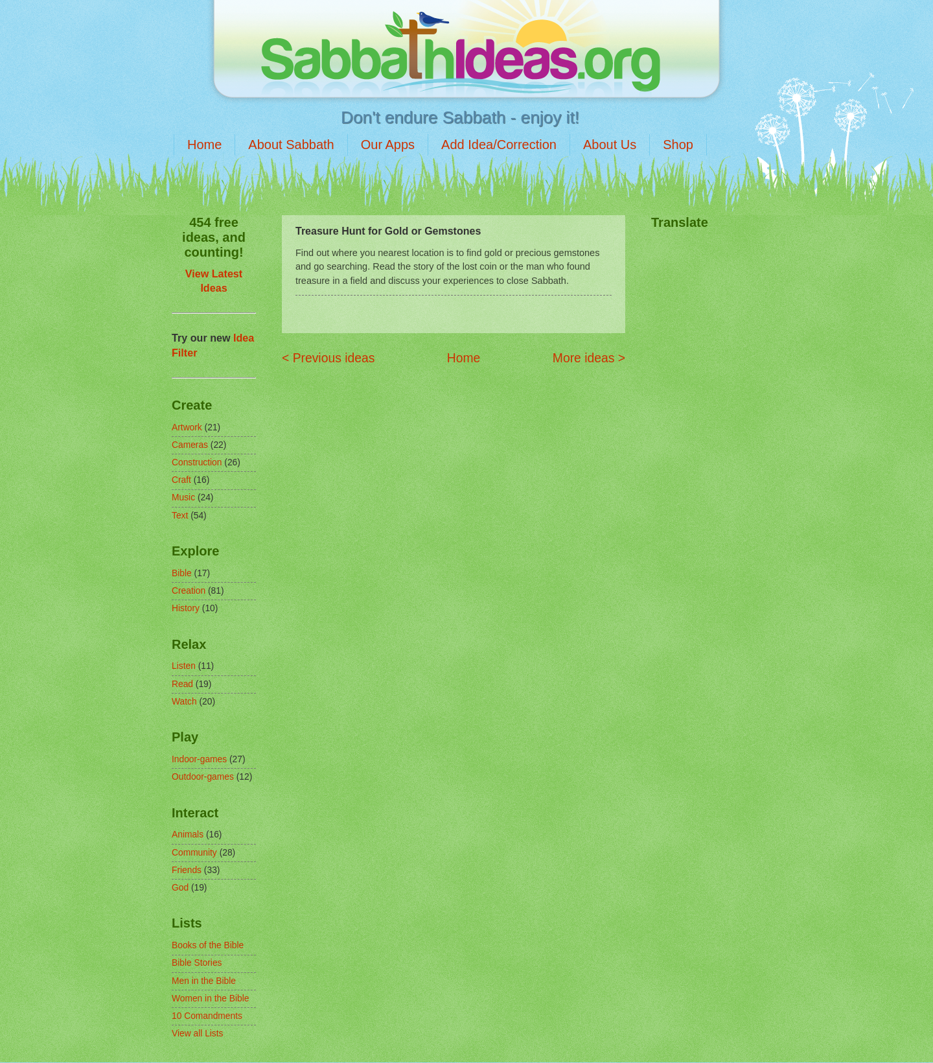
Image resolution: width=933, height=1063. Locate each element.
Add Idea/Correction (499, 144)
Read (182, 684)
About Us (609, 144)
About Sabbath (291, 144)
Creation (188, 591)
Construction (197, 462)
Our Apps (388, 144)
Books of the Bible (208, 945)
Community (194, 853)
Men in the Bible (204, 981)
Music (183, 497)
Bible (182, 573)
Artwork (187, 427)
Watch (184, 702)
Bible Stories (197, 963)
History (186, 608)
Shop (678, 144)
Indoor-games (199, 759)
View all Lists (198, 1033)
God (180, 888)
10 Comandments (207, 1016)
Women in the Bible (210, 998)
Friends (187, 870)
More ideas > (589, 358)
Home (204, 144)
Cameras (190, 445)
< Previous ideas (328, 358)
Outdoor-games (203, 777)
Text (180, 515)
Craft (181, 480)
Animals (187, 834)
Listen (184, 666)
